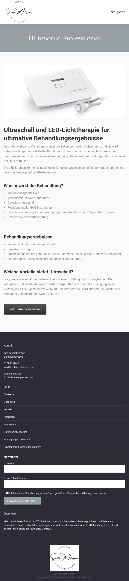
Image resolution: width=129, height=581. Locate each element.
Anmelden (9, 416)
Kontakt (8, 409)
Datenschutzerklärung (15, 431)
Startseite (9, 394)
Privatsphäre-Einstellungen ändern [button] (22, 447)
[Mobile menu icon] (114, 12)
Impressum (10, 424)
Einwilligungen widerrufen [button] (17, 439)
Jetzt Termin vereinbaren (25, 309)
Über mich (9, 401)
